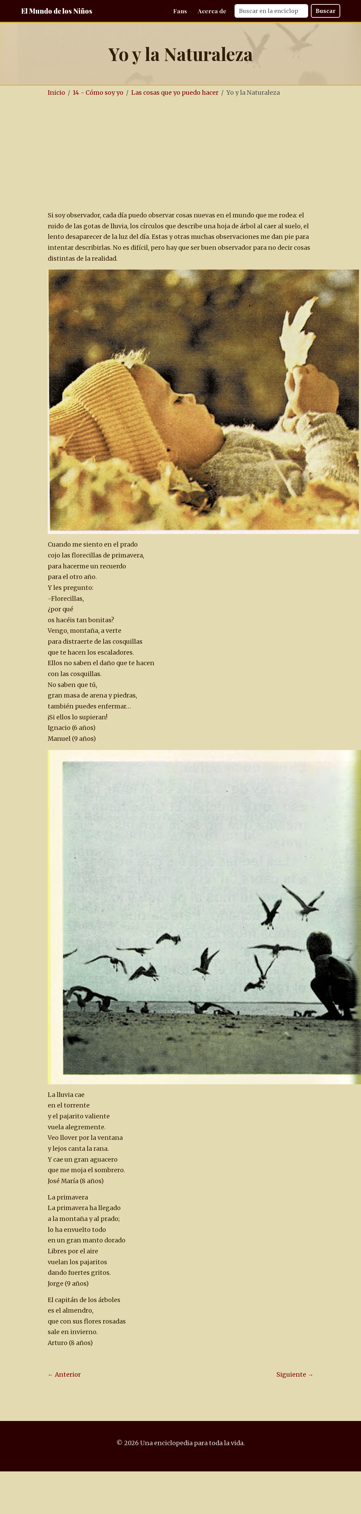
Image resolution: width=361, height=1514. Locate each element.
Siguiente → (295, 1374)
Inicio (56, 92)
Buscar (325, 10)
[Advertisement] (181, 154)
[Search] (271, 11)
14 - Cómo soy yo (98, 92)
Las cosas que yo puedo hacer (175, 92)
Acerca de (212, 11)
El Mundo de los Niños (56, 10)
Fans (180, 11)
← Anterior (64, 1374)
